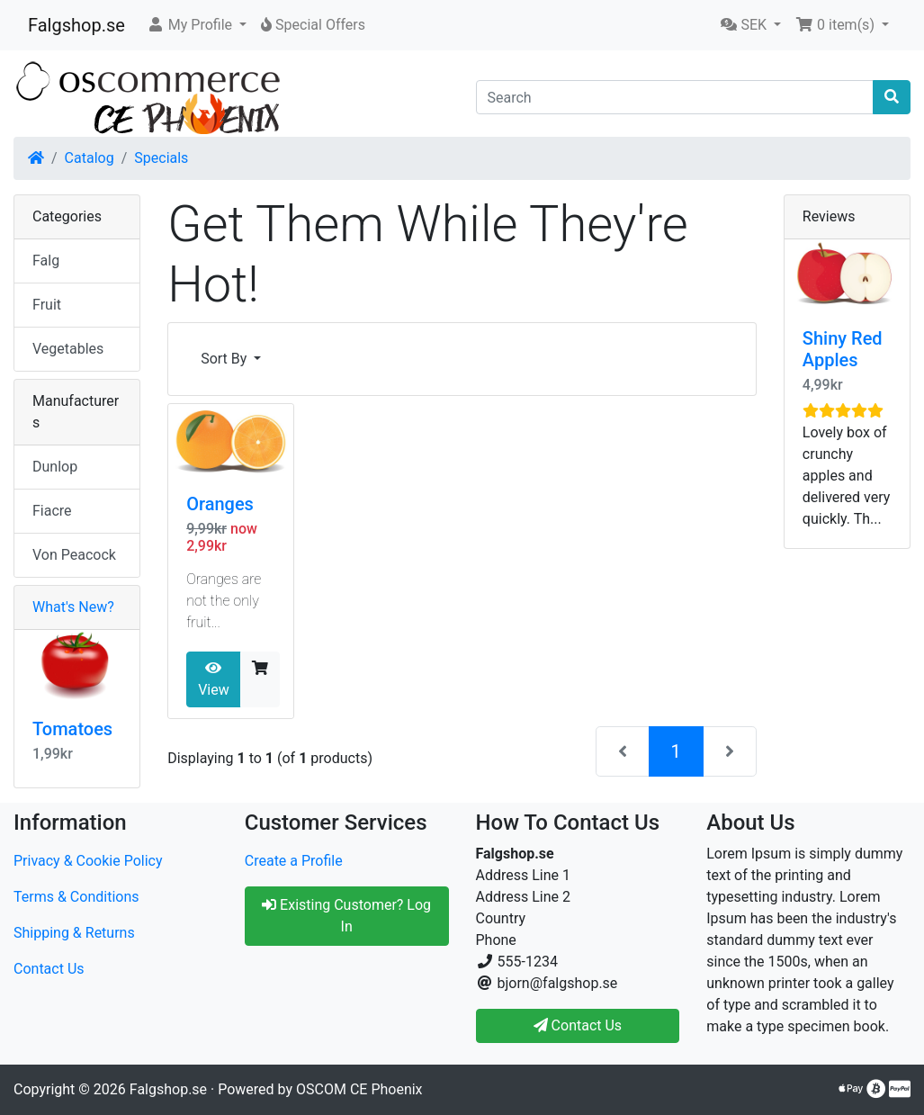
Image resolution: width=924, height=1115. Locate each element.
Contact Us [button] (578, 1025)
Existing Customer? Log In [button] (346, 915)
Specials (161, 157)
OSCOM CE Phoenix (359, 1089)
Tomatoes (72, 729)
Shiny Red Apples (843, 349)
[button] (196, 25)
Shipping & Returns (74, 932)
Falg (45, 260)
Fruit (46, 304)
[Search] (675, 97)
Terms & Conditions (76, 896)
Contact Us (49, 968)
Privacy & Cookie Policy (88, 860)
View (213, 679)
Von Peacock (74, 554)
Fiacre (52, 510)
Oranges (220, 504)
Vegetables (67, 348)
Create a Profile (294, 860)
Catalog (89, 157)
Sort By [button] (225, 358)
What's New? (73, 607)
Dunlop (54, 466)
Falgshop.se (76, 25)
